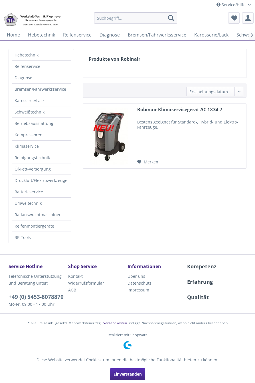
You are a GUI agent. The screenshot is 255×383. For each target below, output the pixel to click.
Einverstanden (128, 374)
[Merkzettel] (234, 18)
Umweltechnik (28, 203)
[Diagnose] (110, 34)
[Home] (13, 34)
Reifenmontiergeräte (34, 226)
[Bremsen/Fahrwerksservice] (157, 34)
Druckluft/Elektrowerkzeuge (41, 180)
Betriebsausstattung (34, 123)
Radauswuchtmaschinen (38, 214)
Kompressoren (28, 134)
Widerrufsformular (86, 283)
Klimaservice (27, 146)
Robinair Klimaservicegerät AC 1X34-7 (179, 110)
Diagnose (23, 77)
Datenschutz (139, 283)
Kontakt (75, 276)
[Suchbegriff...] (135, 18)
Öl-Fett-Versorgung (33, 169)
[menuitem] (135, 18)
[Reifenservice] (77, 34)
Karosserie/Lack (29, 100)
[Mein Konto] (248, 18)
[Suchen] (171, 18)
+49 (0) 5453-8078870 (36, 297)
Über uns (136, 276)
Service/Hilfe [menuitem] (231, 4)
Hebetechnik (27, 55)
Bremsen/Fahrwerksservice (40, 89)
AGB (72, 290)
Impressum (138, 290)
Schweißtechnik (29, 112)
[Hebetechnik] (41, 34)
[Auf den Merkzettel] (147, 162)
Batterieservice (29, 191)
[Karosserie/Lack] (211, 34)
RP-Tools (23, 237)
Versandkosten (115, 323)
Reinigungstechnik (32, 157)
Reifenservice (27, 66)
